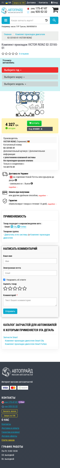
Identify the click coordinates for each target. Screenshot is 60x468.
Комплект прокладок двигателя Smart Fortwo (26, 343)
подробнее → (13, 187)
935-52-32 (37, 12)
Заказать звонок (9, 411)
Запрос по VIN (18, 2)
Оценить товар (10, 283)
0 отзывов (24, 53)
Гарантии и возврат (11, 432)
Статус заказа (8, 439)
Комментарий (10, 295)
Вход (54, 2)
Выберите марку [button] (14, 77)
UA (8, 2)
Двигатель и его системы (16, 234)
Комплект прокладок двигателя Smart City (24, 340)
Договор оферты (9, 435)
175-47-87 (37, 8)
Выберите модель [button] (15, 84)
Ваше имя (7, 255)
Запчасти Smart (10, 337)
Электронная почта (12, 267)
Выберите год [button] (12, 70)
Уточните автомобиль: (9, 61)
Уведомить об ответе (14, 279)
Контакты (43, 2)
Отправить (10, 311)
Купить (34, 123)
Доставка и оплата (10, 428)
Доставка (31, 2)
